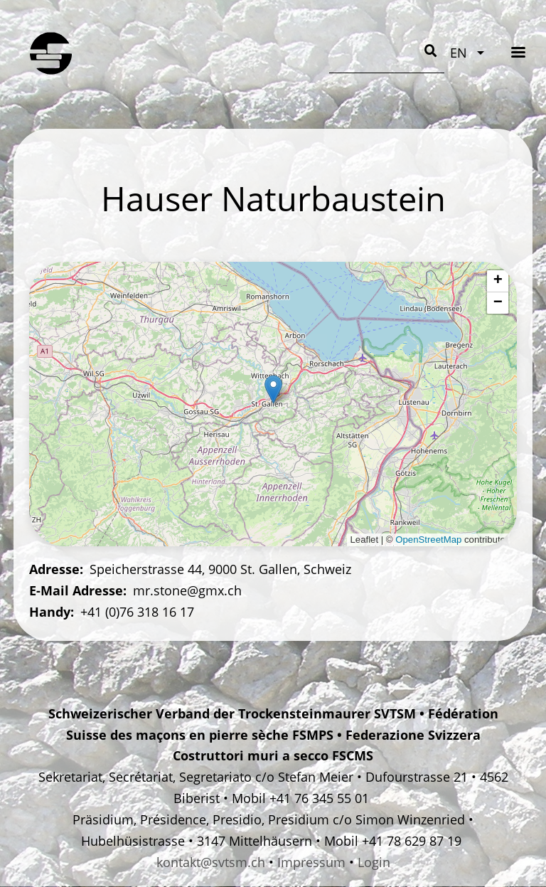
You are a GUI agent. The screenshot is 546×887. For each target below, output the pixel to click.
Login (374, 862)
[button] (273, 389)
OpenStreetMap (428, 539)
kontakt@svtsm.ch (210, 862)
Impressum (311, 862)
